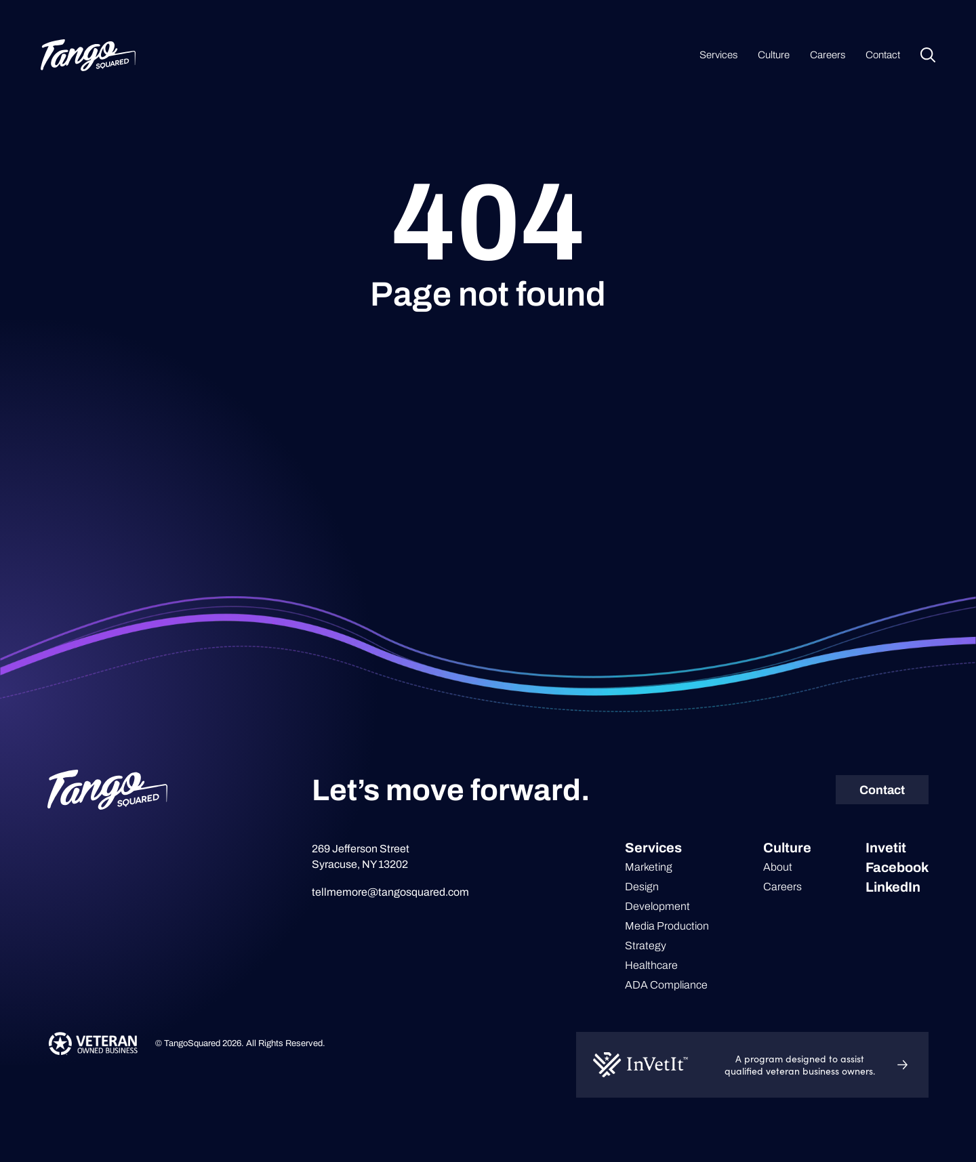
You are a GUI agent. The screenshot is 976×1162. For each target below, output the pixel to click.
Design (642, 886)
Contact (883, 54)
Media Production (667, 926)
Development (657, 906)
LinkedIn (893, 886)
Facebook (897, 867)
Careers (827, 54)
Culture (774, 54)
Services (718, 54)
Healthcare (651, 965)
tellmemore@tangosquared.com (390, 892)
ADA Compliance (666, 985)
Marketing (648, 867)
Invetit (886, 847)
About (777, 867)
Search (927, 54)
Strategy (645, 945)
